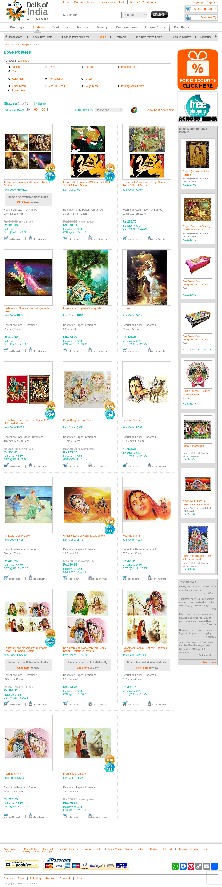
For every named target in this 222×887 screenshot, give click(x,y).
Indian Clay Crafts (147, 849)
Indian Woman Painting (120, 849)
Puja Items (181, 27)
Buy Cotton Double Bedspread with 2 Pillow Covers (195, 284)
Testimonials (106, 2)
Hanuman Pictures (188, 849)
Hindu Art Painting (68, 849)
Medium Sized (56, 86)
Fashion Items (126, 27)
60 (36, 109)
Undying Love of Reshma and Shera (84, 535)
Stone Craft (48, 849)
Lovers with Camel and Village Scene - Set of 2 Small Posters (144, 184)
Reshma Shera (131, 420)
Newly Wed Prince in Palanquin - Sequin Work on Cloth (198, 504)
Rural (15, 71)
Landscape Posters (93, 849)
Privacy (8, 878)
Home (66, 2)
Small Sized (19, 86)
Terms (21, 878)
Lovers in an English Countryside (82, 308)
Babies (89, 66)
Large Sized (92, 86)
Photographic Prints (132, 86)
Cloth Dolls (167, 849)
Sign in (212, 2)
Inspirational (16, 36)
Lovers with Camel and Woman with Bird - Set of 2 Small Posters (87, 184)
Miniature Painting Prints (75, 36)
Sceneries (205, 36)
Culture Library (84, 2)
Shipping (35, 878)
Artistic (89, 78)
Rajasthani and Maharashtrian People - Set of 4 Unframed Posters (26, 649)
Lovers (52, 66)
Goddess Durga (43, 851)
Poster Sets (18, 90)
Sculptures (60, 27)
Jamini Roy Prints (42, 36)
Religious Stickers (181, 36)
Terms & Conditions (143, 2)
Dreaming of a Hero (74, 773)
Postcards (120, 36)
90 (43, 109)
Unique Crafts (155, 27)
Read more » (209, 662)
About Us (65, 878)
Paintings (17, 27)
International (55, 78)
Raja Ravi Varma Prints (148, 36)
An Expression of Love (17, 535)
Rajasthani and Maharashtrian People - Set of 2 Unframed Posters (85, 649)
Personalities (128, 66)
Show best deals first (160, 110)
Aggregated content (10, 850)
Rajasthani (18, 78)
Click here (23, 202)
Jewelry (102, 27)
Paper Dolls (30, 849)
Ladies (16, 66)
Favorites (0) (208, 17)
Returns (50, 878)
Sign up (198, 2)
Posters (16, 44)
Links (79, 878)
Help (122, 2)
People (102, 36)
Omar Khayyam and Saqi (77, 420)
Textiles (82, 27)
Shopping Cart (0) (205, 8)
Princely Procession (193, 446)
